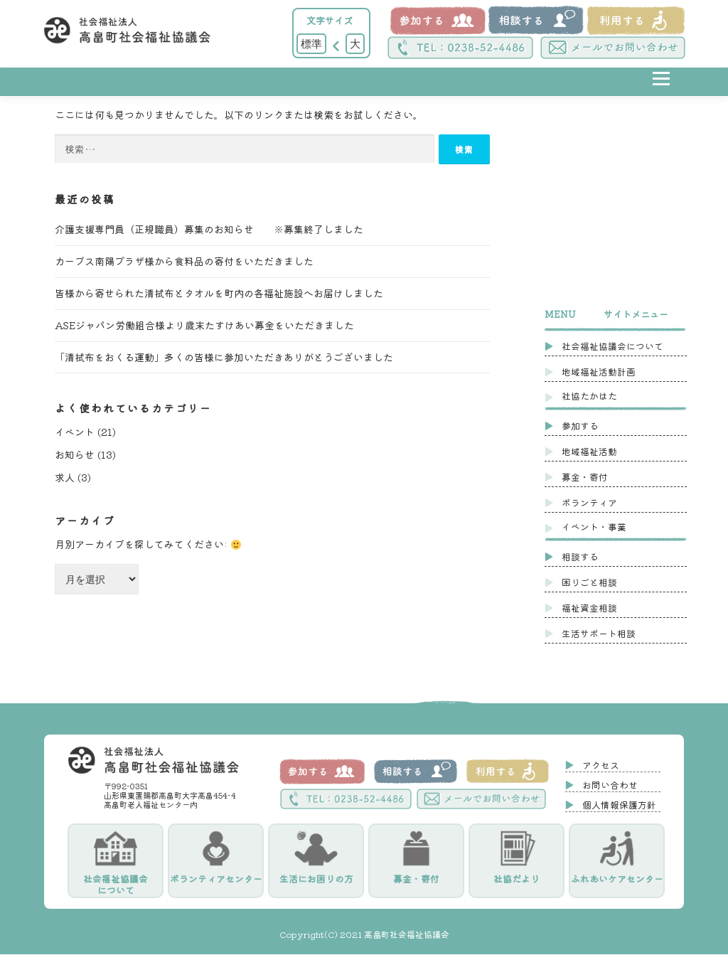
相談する (580, 556)
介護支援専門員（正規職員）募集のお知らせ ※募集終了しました (209, 230)
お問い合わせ (610, 785)
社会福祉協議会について (612, 346)
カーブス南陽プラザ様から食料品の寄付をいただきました (184, 262)
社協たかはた (589, 395)
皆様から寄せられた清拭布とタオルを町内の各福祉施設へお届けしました (219, 294)
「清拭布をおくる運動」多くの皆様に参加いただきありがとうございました (224, 358)
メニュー (660, 89)
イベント (75, 432)
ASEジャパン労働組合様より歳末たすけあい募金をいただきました (204, 326)
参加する (580, 425)
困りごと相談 (589, 582)
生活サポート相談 (599, 633)
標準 (311, 43)
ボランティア (589, 502)
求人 (65, 478)
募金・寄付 (585, 477)
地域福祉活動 (589, 451)
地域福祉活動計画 (599, 371)
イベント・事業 (594, 526)
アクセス (600, 765)
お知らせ (75, 455)
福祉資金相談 (589, 607)
